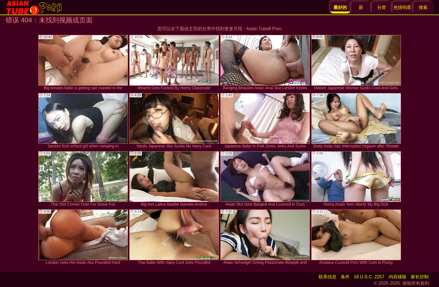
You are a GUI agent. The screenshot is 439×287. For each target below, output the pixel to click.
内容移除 (398, 276)
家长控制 (420, 276)
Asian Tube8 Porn (264, 28)
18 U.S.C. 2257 (369, 276)
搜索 (423, 7)
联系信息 (328, 276)
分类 (381, 7)
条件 (345, 276)
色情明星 (402, 7)
